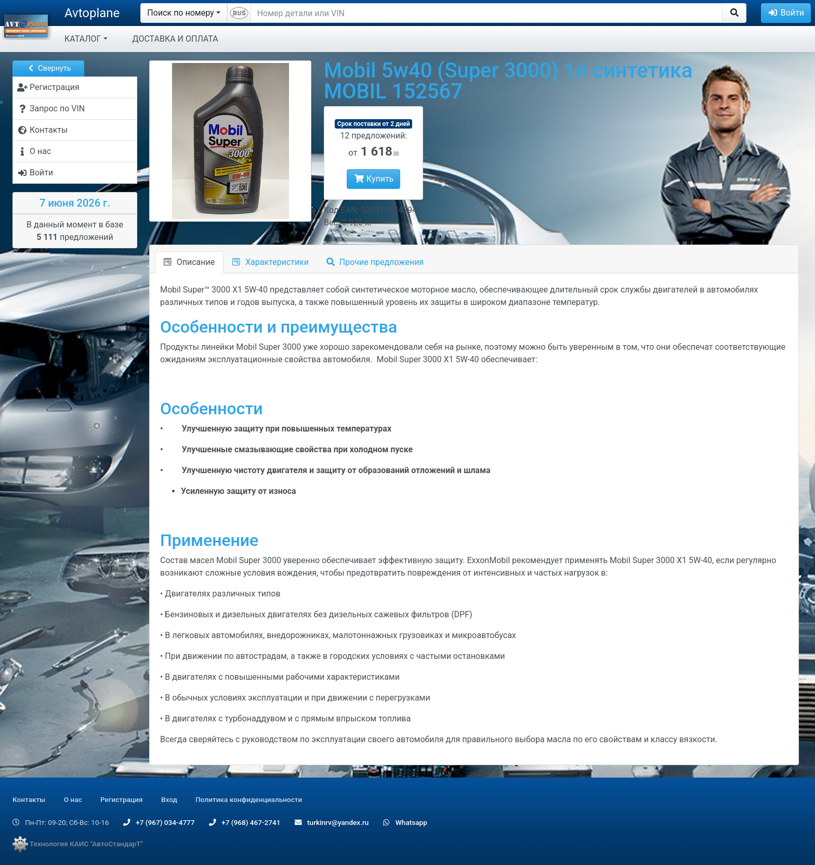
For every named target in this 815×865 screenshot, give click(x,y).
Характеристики (270, 262)
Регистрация (121, 799)
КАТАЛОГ (82, 39)
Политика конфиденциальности (248, 799)
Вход (169, 799)
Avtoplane (92, 13)
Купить (373, 179)
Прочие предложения (375, 262)
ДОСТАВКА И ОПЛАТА (175, 39)
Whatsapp (405, 822)
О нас (73, 799)
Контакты (28, 799)
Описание (189, 262)
